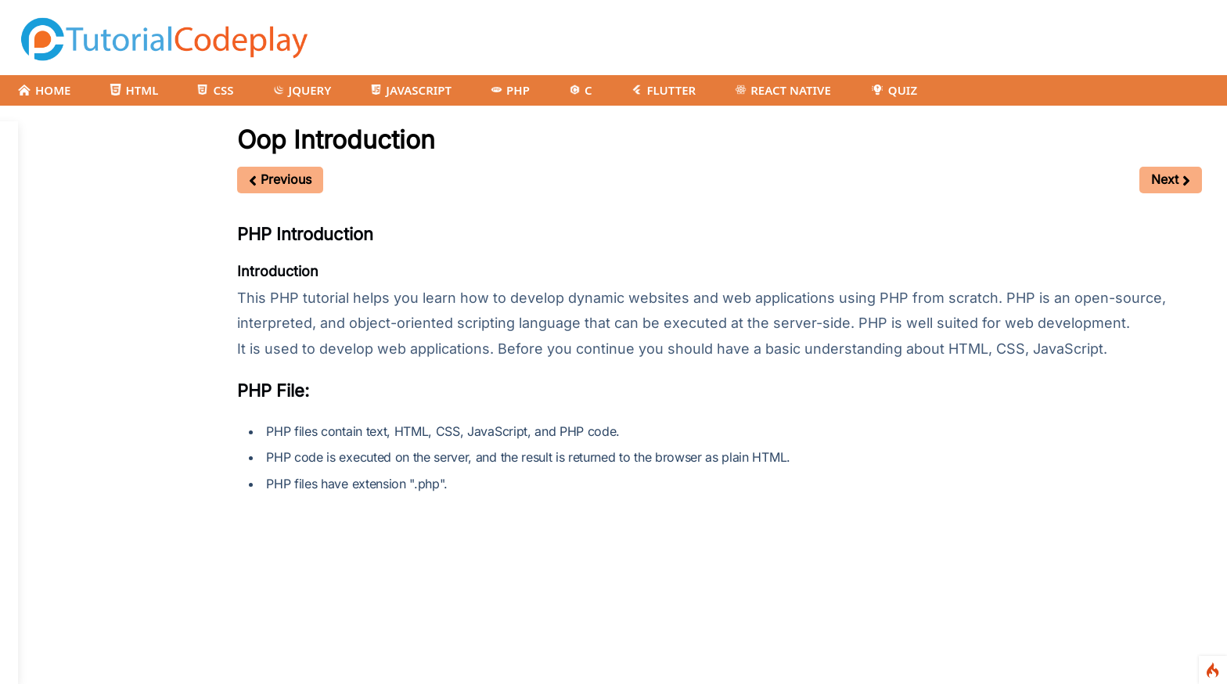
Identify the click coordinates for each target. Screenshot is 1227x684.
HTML (134, 90)
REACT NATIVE (783, 90)
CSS (215, 90)
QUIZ (893, 90)
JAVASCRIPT (411, 90)
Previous (280, 179)
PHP (510, 90)
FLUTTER (663, 90)
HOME (43, 90)
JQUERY (302, 90)
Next (1170, 179)
